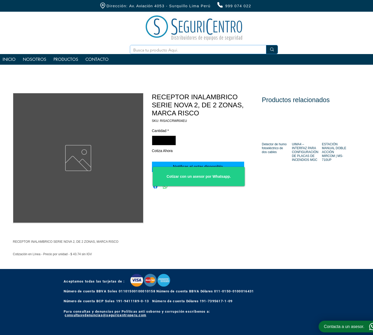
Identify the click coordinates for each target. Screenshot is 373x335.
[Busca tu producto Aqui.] (194, 50)
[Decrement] (156, 140)
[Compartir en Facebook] (155, 186)
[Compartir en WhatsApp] (165, 186)
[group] (304, 143)
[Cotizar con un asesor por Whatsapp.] (199, 176)
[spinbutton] (164, 140)
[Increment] (172, 140)
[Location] (102, 5)
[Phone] (220, 5)
